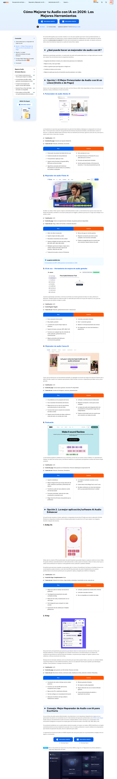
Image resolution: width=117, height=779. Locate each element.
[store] (102, 2)
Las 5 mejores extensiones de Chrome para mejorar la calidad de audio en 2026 (25, 76)
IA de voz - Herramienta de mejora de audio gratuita (66, 269)
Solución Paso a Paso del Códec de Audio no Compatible (25, 88)
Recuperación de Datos (18, 2)
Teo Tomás (42, 26)
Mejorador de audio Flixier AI (57, 176)
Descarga (96, 1)
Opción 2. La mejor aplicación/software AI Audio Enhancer (23, 54)
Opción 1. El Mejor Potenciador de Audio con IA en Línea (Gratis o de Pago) (24, 47)
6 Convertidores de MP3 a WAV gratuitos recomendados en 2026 (25, 80)
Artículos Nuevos (20, 72)
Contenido (18, 38)
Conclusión (18, 63)
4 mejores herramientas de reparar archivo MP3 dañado (25, 84)
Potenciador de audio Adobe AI (57, 94)
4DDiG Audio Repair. (98, 718)
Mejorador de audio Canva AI (57, 346)
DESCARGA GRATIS (48, 21)
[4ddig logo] (6, 2)
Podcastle (49, 422)
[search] (106, 2)
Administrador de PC (54, 2)
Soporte (66, 2)
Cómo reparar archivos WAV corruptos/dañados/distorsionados (25, 93)
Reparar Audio (77, 26)
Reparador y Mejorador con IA (36, 2)
